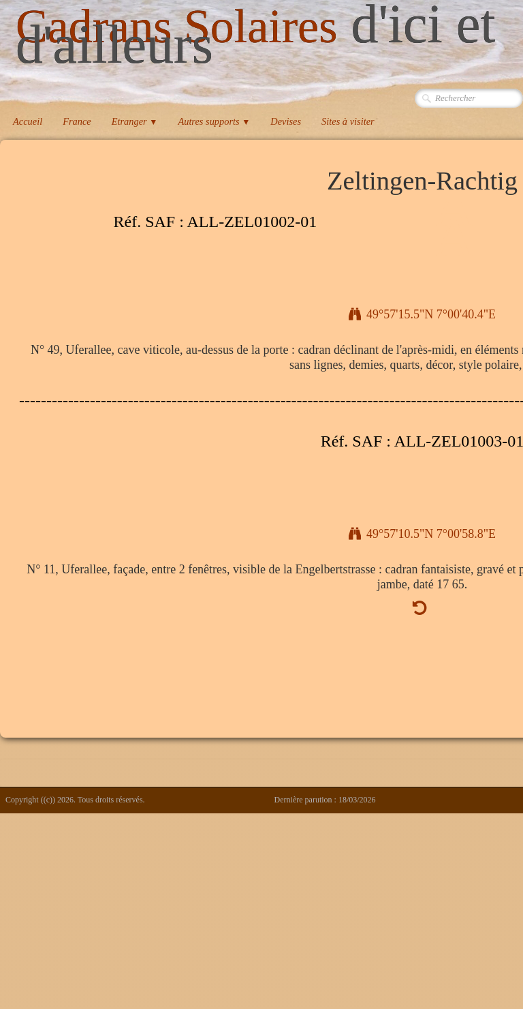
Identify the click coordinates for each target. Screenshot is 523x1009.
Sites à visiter (348, 121)
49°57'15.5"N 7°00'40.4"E (422, 314)
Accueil (27, 121)
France (77, 121)
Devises (285, 121)
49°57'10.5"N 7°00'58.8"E (422, 534)
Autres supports (214, 121)
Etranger (135, 121)
